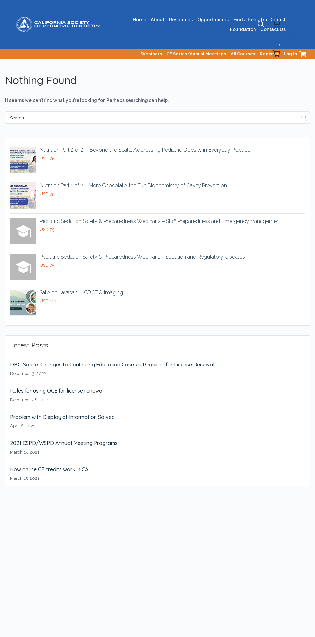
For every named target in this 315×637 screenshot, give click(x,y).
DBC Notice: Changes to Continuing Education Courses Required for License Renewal (112, 364)
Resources (181, 19)
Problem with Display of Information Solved (62, 417)
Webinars (151, 53)
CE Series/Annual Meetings (196, 53)
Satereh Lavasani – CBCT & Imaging (81, 293)
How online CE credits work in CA (49, 469)
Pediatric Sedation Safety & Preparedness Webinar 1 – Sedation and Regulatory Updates (142, 257)
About (158, 19)
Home (139, 19)
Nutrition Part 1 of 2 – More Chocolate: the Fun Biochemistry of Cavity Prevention (133, 185)
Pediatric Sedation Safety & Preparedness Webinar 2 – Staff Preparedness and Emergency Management (160, 221)
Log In (290, 53)
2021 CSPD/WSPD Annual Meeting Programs (64, 443)
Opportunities (213, 19)
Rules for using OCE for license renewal (57, 390)
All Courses (243, 53)
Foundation (243, 29)
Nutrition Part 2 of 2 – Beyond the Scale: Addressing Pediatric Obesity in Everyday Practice (145, 150)
